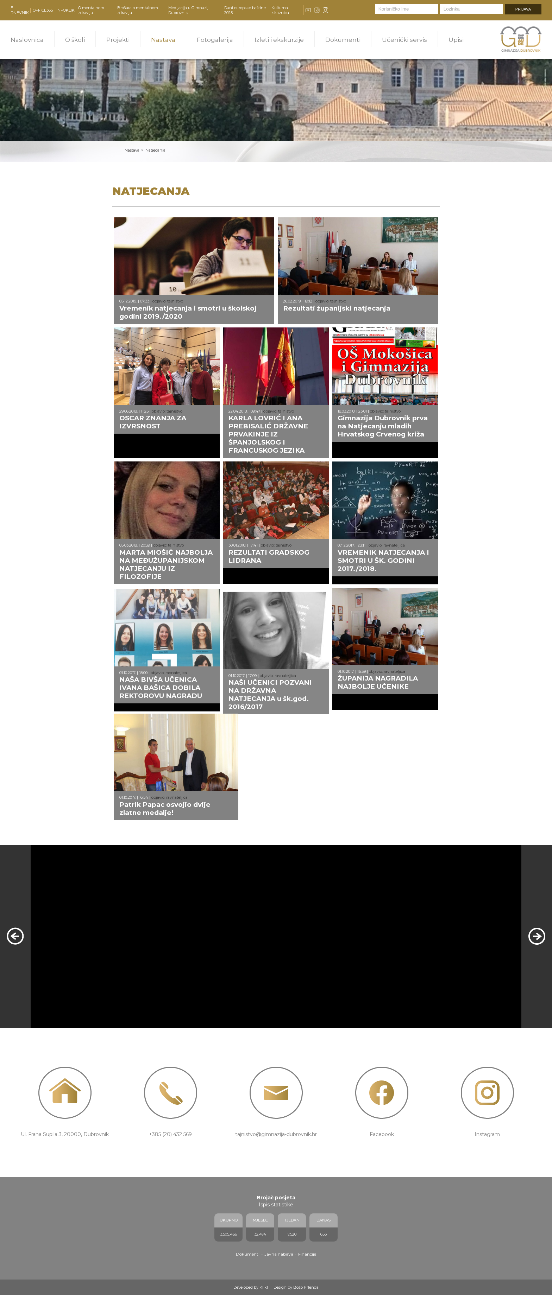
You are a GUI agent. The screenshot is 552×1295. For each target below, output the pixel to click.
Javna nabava (278, 1254)
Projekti (118, 39)
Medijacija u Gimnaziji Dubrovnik (188, 10)
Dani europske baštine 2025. (245, 10)
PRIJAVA (523, 9)
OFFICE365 (43, 10)
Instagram (487, 1134)
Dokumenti (342, 39)
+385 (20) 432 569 (170, 1134)
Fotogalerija (215, 39)
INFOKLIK (65, 10)
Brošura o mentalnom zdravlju (137, 10)
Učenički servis (404, 39)
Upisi (456, 39)
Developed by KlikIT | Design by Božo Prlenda (276, 1287)
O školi (75, 39)
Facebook (382, 1134)
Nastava (163, 39)
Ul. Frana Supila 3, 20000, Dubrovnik (65, 1134)
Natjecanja (155, 150)
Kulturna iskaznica (280, 10)
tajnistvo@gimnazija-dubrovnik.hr (276, 1134)
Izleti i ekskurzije (279, 39)
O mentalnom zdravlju (91, 10)
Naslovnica (27, 39)
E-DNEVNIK (20, 10)
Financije (307, 1254)
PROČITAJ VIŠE (75, 1010)
